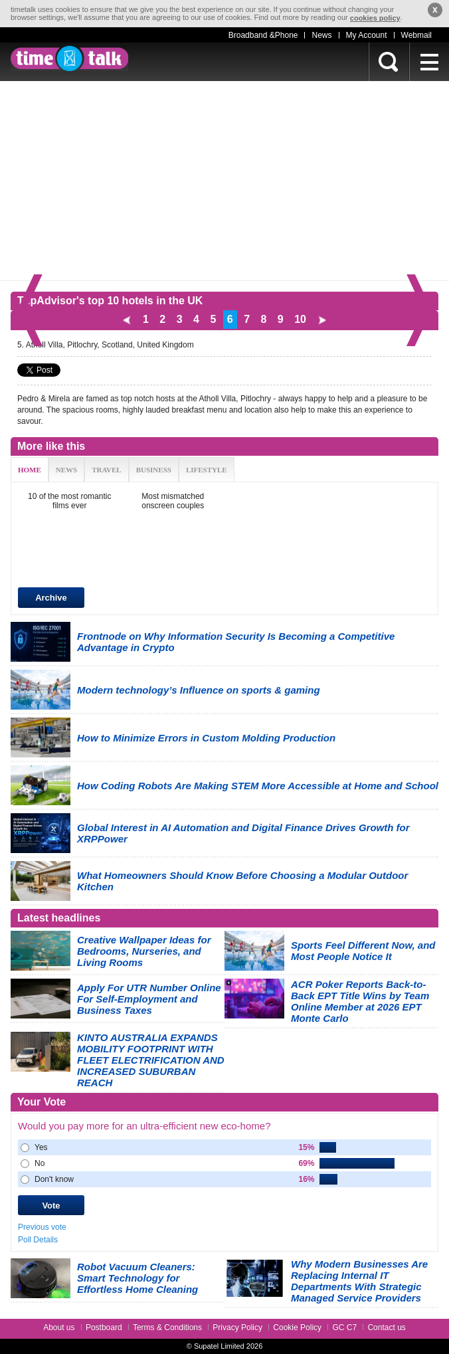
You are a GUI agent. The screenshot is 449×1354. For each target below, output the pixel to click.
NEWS (66, 470)
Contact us (386, 1327)
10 (300, 319)
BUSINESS (153, 470)
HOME (29, 470)
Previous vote (42, 1227)
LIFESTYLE (206, 470)
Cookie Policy (297, 1327)
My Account (366, 35)
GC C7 (344, 1327)
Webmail (416, 35)
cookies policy (375, 18)
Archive (51, 598)
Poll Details (38, 1239)
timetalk (69, 58)
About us (58, 1327)
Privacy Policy (237, 1327)
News (321, 35)
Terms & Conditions (167, 1327)
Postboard (104, 1327)
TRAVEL (106, 470)
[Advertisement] (224, 181)
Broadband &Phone (263, 35)
